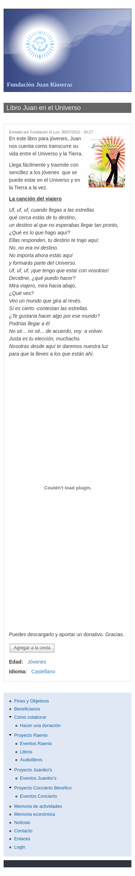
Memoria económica (34, 814)
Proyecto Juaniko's (33, 769)
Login (19, 847)
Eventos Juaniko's (38, 778)
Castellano (43, 671)
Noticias (22, 822)
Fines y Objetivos (31, 701)
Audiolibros (31, 759)
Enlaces (22, 838)
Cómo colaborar (30, 717)
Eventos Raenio (36, 743)
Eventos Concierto (38, 796)
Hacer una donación (40, 725)
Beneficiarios (27, 709)
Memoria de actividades (38, 806)
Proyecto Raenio (31, 735)
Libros (26, 751)
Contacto (23, 830)
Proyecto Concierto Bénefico (43, 788)
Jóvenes (36, 662)
